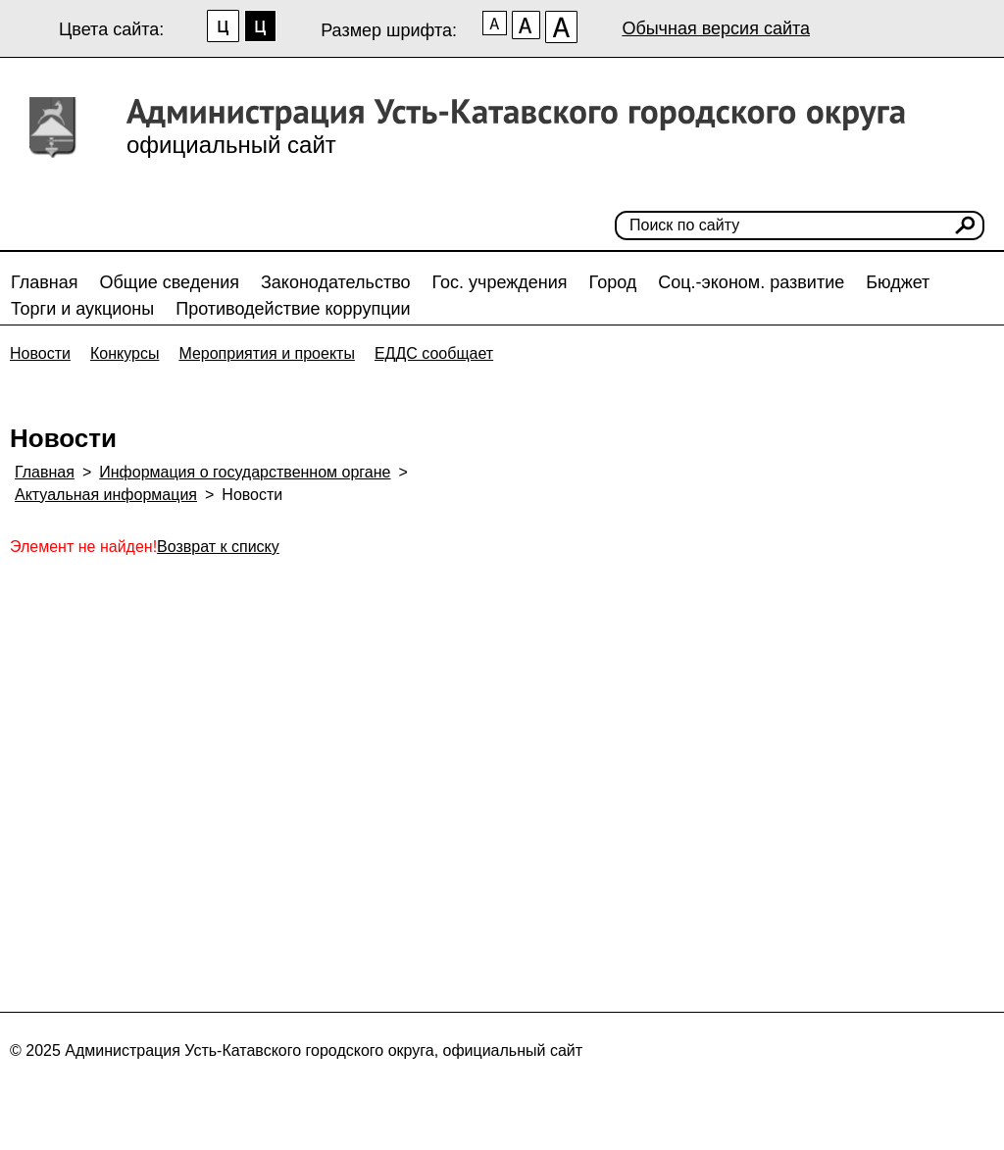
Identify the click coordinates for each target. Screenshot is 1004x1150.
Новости (40, 353)
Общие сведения (169, 282)
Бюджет (897, 282)
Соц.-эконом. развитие (751, 282)
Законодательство (336, 282)
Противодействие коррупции (293, 309)
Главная (44, 282)
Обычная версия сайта (716, 28)
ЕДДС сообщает (434, 353)
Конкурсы (124, 353)
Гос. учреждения (500, 282)
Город (613, 282)
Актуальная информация (106, 494)
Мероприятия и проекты (266, 353)
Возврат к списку (218, 546)
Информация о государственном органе (244, 472)
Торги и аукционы (82, 309)
